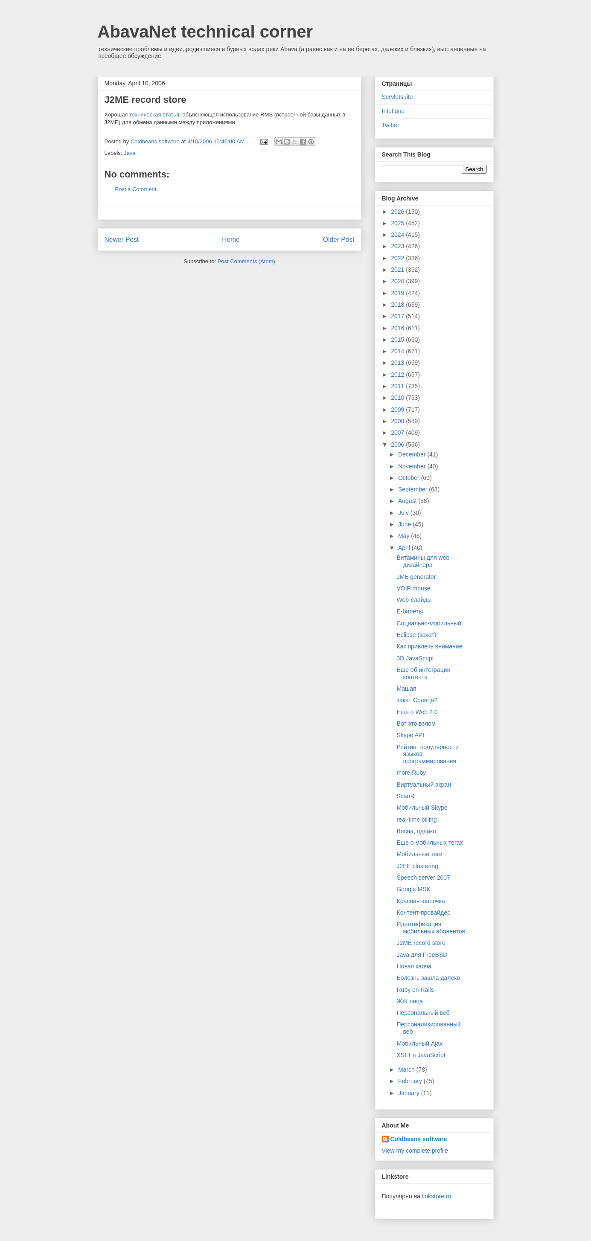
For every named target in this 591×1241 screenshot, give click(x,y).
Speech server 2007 (423, 877)
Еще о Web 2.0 (416, 712)
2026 (398, 211)
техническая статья (154, 114)
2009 (398, 409)
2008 (398, 421)
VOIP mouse (413, 588)
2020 (398, 281)
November (412, 466)
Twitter (390, 125)
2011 (398, 386)
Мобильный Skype (421, 807)
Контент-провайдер (423, 912)
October (409, 477)
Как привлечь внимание (429, 646)
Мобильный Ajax (419, 1043)
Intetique (393, 111)
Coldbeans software (418, 1139)
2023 (398, 246)
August (408, 500)
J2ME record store (420, 942)
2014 (398, 351)
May (404, 535)
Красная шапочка (420, 901)
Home (231, 239)
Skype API (410, 735)
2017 (398, 316)
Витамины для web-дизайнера (423, 561)
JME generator (416, 576)
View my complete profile (415, 1150)
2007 (398, 432)
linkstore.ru (436, 1196)
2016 (398, 328)
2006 (398, 444)
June (405, 524)
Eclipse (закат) (416, 634)
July (404, 512)
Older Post (339, 239)
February (411, 1081)
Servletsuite (397, 96)
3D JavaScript (415, 658)
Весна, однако (416, 831)
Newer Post (122, 239)
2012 (398, 374)
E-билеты (409, 611)
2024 (398, 234)
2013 (398, 362)
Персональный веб (422, 1012)
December (412, 454)
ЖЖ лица (409, 1001)
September (413, 489)
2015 (398, 339)
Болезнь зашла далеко (428, 977)
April (405, 547)
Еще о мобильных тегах (429, 842)
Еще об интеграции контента (423, 673)
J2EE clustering (417, 866)
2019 (398, 293)
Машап (406, 688)
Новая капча (413, 966)
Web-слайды (413, 599)
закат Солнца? (416, 700)
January (409, 1093)
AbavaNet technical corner (205, 31)
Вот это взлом (415, 723)
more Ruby (410, 772)
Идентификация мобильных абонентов (430, 928)
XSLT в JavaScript (420, 1055)
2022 (398, 258)
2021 (398, 269)
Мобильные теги (419, 854)
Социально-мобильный (428, 623)
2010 (398, 397)
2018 (398, 304)
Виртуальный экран (423, 784)
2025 (398, 223)
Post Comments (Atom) (246, 261)
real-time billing (416, 819)
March (407, 1069)
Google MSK (413, 889)
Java (129, 153)
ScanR (405, 796)
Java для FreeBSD (421, 954)
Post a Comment (136, 189)
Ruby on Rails (415, 989)
